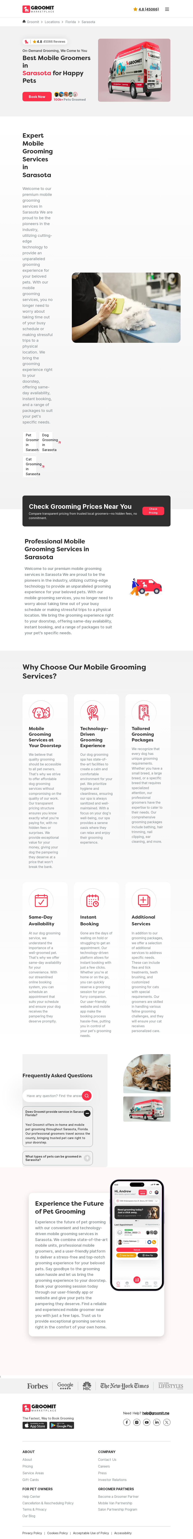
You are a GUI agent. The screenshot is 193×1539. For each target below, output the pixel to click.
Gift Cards (30, 1480)
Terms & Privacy (35, 1511)
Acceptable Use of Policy (91, 1534)
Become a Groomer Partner (119, 1497)
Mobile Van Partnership (116, 1504)
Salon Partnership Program (119, 1511)
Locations (52, 22)
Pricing (27, 1467)
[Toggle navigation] (167, 9)
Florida (70, 22)
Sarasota (88, 22)
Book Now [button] (37, 97)
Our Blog (29, 1517)
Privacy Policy (32, 1534)
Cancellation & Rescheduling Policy (49, 1504)
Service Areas (33, 1474)
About (27, 1460)
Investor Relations (112, 1480)
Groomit (33, 22)
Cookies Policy (57, 1534)
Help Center (31, 1497)
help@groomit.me (155, 1414)
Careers (104, 1467)
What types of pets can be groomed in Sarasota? (53, 1158)
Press (102, 1474)
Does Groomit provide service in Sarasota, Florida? (56, 1113)
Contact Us (107, 1460)
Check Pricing (153, 510)
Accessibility (123, 1534)
